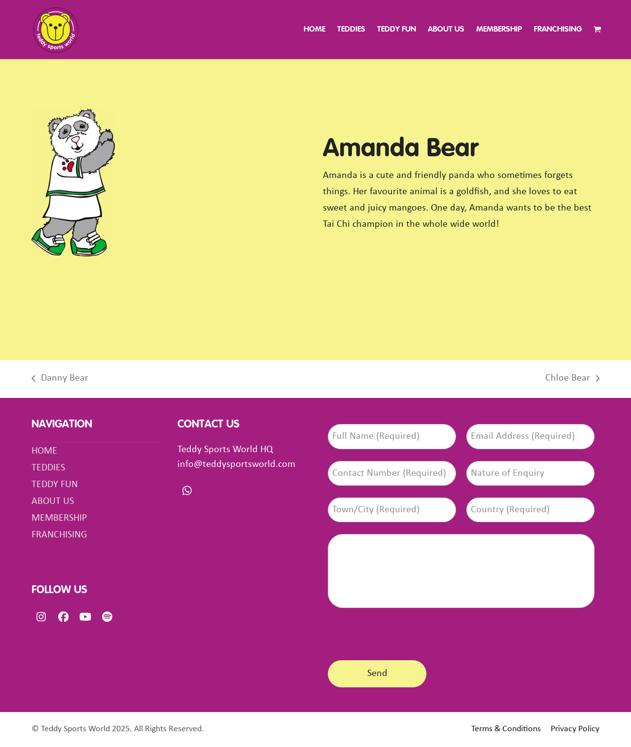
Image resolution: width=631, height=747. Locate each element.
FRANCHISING (59, 535)
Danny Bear (60, 380)
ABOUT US (53, 501)
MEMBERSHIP (59, 518)
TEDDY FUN (55, 485)
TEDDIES (48, 468)
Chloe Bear (572, 380)
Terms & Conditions (506, 729)
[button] (597, 29)
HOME (44, 451)
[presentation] (403, 632)
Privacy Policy (575, 729)
